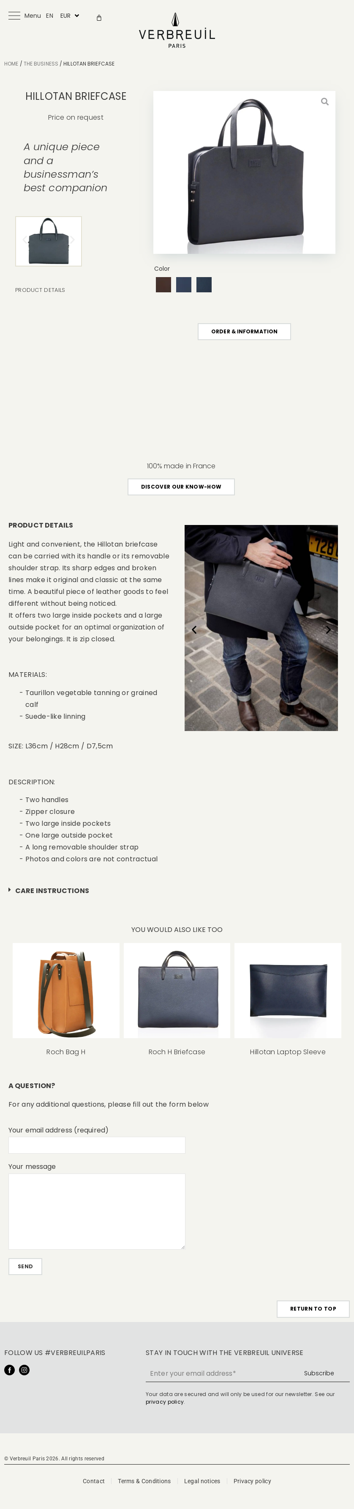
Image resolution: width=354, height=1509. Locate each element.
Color (162, 269)
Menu (33, 15)
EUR (65, 15)
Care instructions (52, 891)
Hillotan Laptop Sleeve (288, 1052)
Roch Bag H (65, 1052)
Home (11, 63)
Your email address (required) (58, 1130)
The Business (41, 63)
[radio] (163, 284)
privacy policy (165, 1403)
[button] (24, 239)
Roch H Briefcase (177, 1052)
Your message (32, 1166)
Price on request (75, 117)
